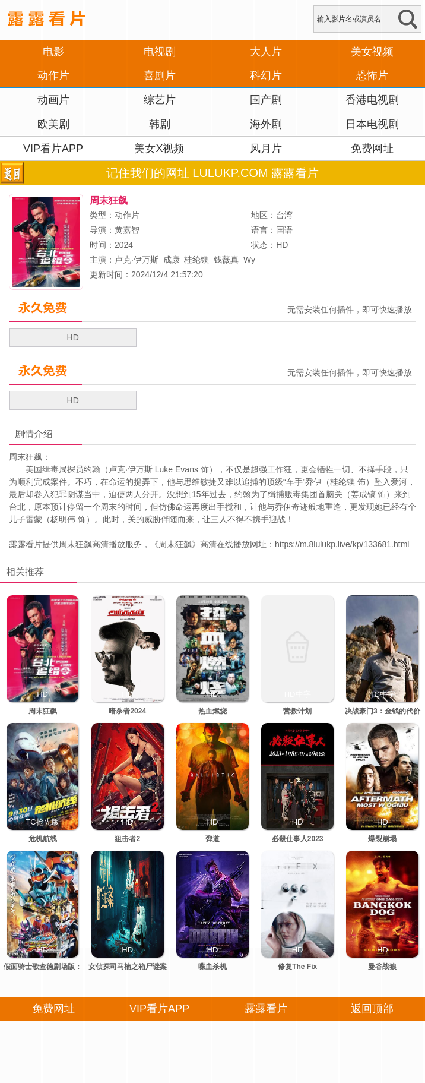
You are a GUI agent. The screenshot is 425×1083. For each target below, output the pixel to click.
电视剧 (160, 52)
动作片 (53, 75)
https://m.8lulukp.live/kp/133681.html (342, 544)
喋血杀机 (212, 966)
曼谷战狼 (382, 966)
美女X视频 (159, 148)
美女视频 (372, 52)
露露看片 (25, 544)
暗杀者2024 (127, 711)
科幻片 (266, 75)
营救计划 (297, 711)
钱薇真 (226, 259)
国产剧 (266, 100)
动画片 (53, 100)
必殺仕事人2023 (297, 839)
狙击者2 (127, 839)
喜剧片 (160, 75)
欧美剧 (53, 124)
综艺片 (160, 100)
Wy (249, 259)
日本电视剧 (372, 124)
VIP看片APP (53, 148)
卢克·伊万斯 (136, 259)
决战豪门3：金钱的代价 (382, 711)
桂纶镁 (196, 259)
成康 (171, 259)
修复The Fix (297, 966)
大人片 (266, 52)
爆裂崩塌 (382, 839)
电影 (53, 52)
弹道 (212, 839)
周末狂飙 (175, 544)
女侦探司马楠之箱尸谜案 (127, 966)
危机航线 (42, 839)
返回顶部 (372, 1009)
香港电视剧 (372, 100)
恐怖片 (372, 75)
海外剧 (266, 124)
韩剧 (159, 124)
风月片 (266, 148)
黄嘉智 (127, 230)
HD (73, 337)
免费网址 (372, 148)
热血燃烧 (212, 711)
